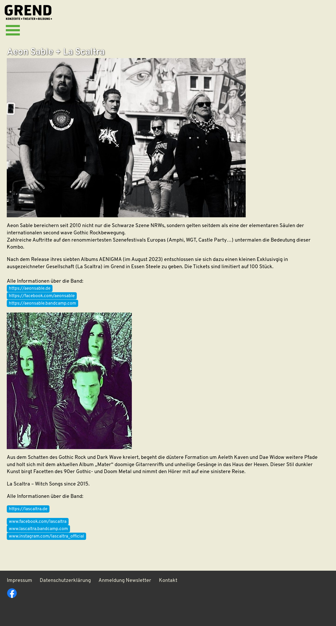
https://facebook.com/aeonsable (42, 296)
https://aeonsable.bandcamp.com (42, 303)
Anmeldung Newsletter (124, 580)
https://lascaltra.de (28, 509)
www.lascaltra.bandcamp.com (38, 529)
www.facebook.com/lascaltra (37, 522)
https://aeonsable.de (29, 288)
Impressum (19, 580)
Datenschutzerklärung (65, 580)
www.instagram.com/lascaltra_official (46, 536)
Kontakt (168, 580)
